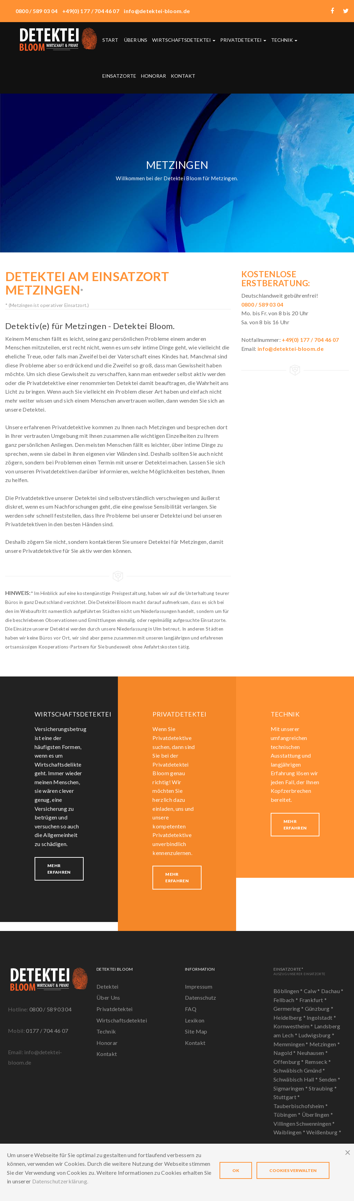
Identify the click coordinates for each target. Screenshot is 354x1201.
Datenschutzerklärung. (60, 1181)
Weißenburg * (323, 1132)
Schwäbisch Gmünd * (299, 1070)
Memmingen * (291, 1044)
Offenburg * (289, 1061)
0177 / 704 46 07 (47, 1030)
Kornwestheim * (293, 1026)
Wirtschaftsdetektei (183, 40)
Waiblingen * (289, 1132)
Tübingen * (287, 1114)
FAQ (190, 1009)
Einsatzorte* (299, 971)
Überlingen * (317, 1114)
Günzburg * (319, 1008)
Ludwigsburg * (316, 1035)
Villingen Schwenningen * (304, 1123)
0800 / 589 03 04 (50, 1009)
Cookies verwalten (293, 1170)
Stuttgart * (286, 1097)
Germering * (289, 1008)
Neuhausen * (312, 1052)
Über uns (135, 40)
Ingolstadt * (321, 1017)
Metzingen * (324, 1044)
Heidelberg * (290, 1017)
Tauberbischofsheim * (300, 1106)
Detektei (107, 986)
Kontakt (183, 76)
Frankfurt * (313, 1000)
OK (235, 1170)
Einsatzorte (119, 76)
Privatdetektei (243, 40)
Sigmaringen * (291, 1088)
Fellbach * (286, 1000)
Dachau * (332, 991)
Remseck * (318, 1061)
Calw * (312, 991)
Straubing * (323, 1088)
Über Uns (108, 997)
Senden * (330, 1079)
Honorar (153, 76)
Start (110, 40)
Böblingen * (288, 991)
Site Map (196, 1031)
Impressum (198, 986)
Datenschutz (200, 997)
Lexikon (194, 1020)
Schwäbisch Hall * (296, 1079)
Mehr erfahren (59, 869)
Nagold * (285, 1052)
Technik (284, 40)
